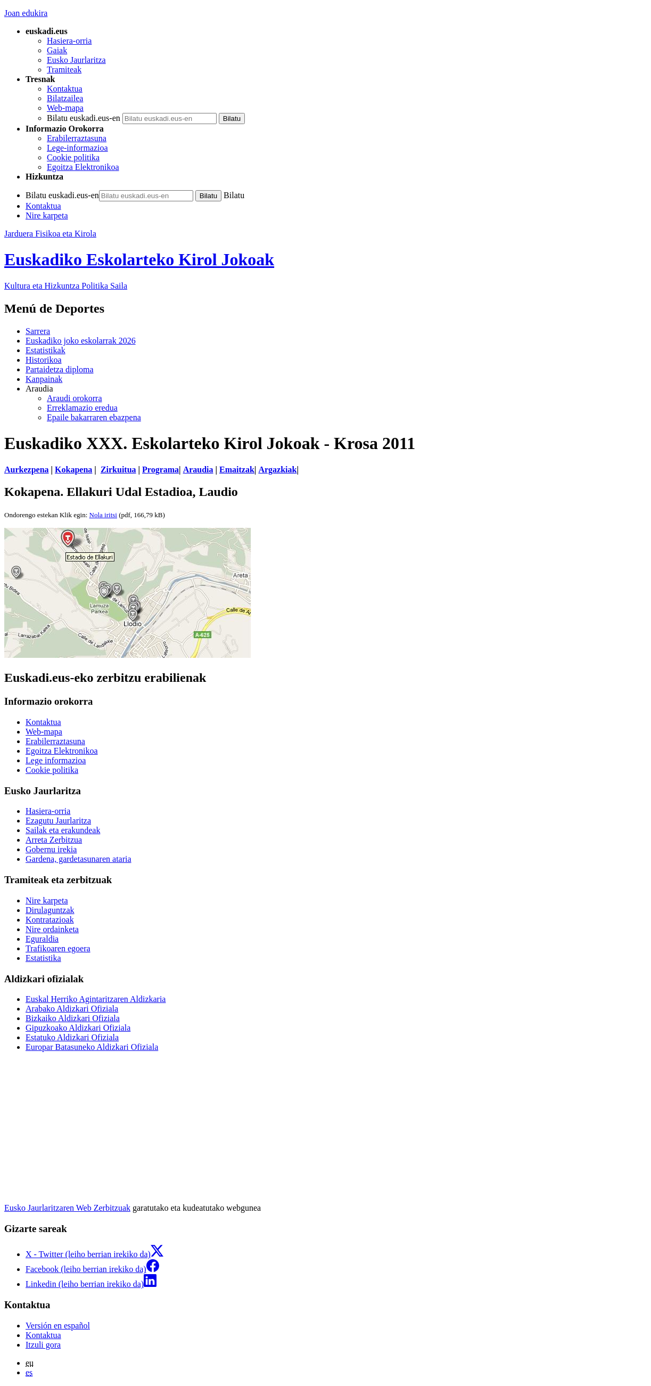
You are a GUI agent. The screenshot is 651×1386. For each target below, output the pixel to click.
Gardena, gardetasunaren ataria (78, 858)
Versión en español (58, 1325)
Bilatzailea (65, 98)
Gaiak (57, 50)
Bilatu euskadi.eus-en (83, 118)
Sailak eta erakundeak (63, 830)
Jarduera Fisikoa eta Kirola (50, 233)
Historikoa (44, 359)
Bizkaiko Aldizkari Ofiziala (73, 1018)
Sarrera (38, 331)
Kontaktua (65, 88)
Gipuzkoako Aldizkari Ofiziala (78, 1027)
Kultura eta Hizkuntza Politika (65, 285)
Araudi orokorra (74, 398)
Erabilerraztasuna (76, 138)
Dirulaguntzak (50, 910)
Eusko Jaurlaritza (76, 59)
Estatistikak (45, 350)
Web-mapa (65, 107)
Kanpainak (44, 379)
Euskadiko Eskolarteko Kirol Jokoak (139, 259)
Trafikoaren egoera (58, 948)
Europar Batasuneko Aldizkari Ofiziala (92, 1046)
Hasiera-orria (69, 40)
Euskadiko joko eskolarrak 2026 (81, 340)
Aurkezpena (26, 469)
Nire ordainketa (52, 929)
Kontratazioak (50, 919)
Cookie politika (73, 157)
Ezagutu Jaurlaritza (58, 820)
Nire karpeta (47, 215)
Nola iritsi (103, 515)
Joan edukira (25, 13)
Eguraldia (42, 938)
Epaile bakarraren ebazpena (94, 417)
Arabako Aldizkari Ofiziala (72, 1008)
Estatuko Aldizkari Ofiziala (72, 1037)
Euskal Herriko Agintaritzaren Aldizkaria (96, 999)
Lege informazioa (56, 760)
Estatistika (43, 958)
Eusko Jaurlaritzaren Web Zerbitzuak (67, 1207)
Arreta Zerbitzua (54, 839)
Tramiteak (64, 69)
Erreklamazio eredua (82, 407)
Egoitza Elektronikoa (83, 167)
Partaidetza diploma (60, 369)
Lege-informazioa (77, 147)
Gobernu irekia (51, 849)
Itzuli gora (43, 1344)
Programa (160, 469)
